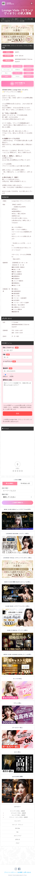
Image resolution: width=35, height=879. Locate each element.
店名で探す (5, 488)
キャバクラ (17, 821)
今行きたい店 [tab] (25, 483)
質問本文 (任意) (17, 391)
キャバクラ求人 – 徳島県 (18, 815)
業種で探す (5, 494)
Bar (17, 832)
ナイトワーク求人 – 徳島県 (17, 811)
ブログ (17, 843)
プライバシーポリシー (10, 872)
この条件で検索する (17, 502)
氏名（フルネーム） (17, 349)
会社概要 (20, 872)
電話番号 (17, 370)
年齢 (17, 356)
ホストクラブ (17, 835)
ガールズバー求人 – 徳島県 (18, 813)
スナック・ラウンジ (17, 824)
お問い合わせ (27, 872)
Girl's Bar (17, 828)
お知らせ (17, 839)
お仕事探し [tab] (10, 483)
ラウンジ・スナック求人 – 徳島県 (18, 817)
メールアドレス (17, 363)
